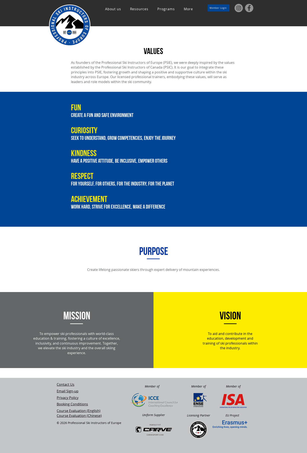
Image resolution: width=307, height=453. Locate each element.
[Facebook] (249, 8)
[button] (113, 8)
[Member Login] (218, 8)
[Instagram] (239, 8)
